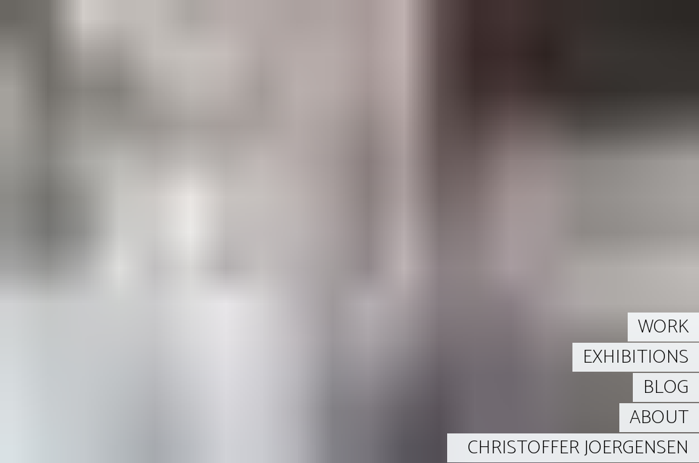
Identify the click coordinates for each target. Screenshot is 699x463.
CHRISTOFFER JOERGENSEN (578, 447)
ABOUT (659, 417)
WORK (663, 327)
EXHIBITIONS (636, 357)
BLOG (666, 387)
